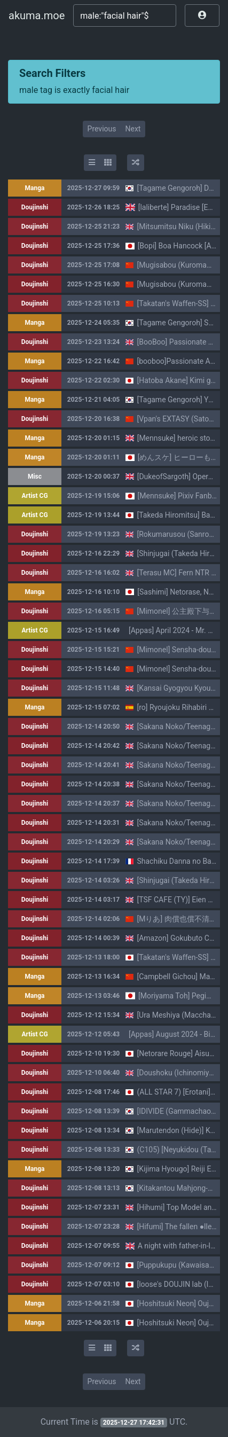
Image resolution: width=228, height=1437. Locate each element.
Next (132, 128)
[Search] (124, 15)
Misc (35, 476)
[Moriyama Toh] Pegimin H (182, 995)
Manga (35, 188)
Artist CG (34, 495)
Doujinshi (34, 207)
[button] (202, 15)
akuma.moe (37, 15)
